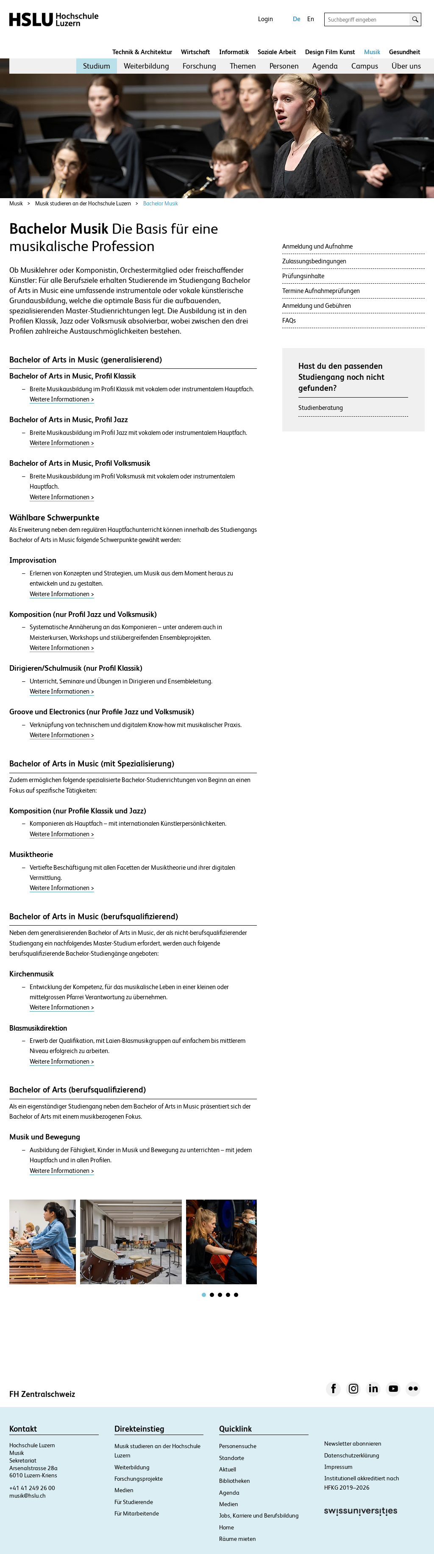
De (296, 18)
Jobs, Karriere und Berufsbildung (259, 1515)
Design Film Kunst (330, 51)
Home (226, 1527)
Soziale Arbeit (277, 51)
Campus (364, 65)
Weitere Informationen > (62, 399)
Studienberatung (320, 407)
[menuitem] (96, 66)
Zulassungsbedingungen (314, 261)
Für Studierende (133, 1502)
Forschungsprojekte (138, 1478)
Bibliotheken (234, 1480)
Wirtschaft (195, 51)
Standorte (231, 1457)
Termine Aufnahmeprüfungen (321, 290)
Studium (96, 65)
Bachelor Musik (160, 203)
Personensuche (237, 1446)
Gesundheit (404, 51)
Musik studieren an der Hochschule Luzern (83, 203)
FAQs (289, 320)
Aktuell (227, 1469)
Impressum (338, 1466)
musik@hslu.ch (27, 1495)
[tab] (204, 1295)
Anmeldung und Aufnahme (317, 246)
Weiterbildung (146, 65)
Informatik (234, 51)
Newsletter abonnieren (352, 1443)
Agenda (325, 65)
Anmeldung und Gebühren (316, 305)
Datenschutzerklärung (351, 1455)
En (310, 18)
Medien (124, 1490)
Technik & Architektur (142, 51)
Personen (284, 65)
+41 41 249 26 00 (32, 1488)
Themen (243, 65)
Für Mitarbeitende (136, 1513)
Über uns (406, 65)
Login (265, 18)
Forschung (199, 65)
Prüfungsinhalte (303, 275)
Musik (372, 51)
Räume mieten (237, 1538)
